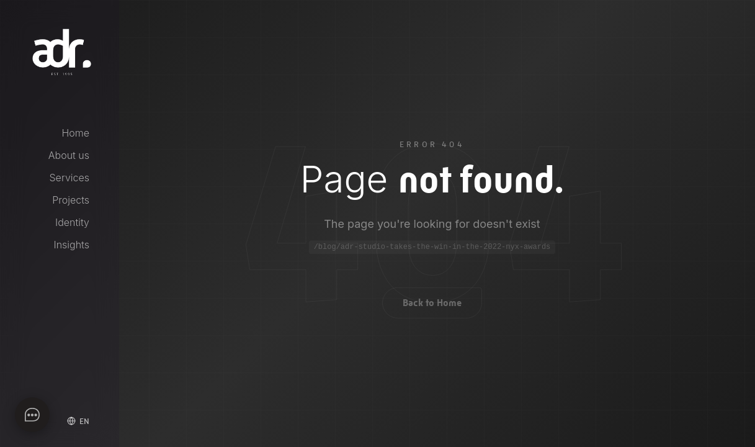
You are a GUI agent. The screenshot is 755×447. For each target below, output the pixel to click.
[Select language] (78, 421)
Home (75, 133)
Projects (70, 200)
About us (68, 155)
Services (70, 177)
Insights (71, 244)
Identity (72, 222)
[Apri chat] (32, 414)
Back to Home (432, 305)
